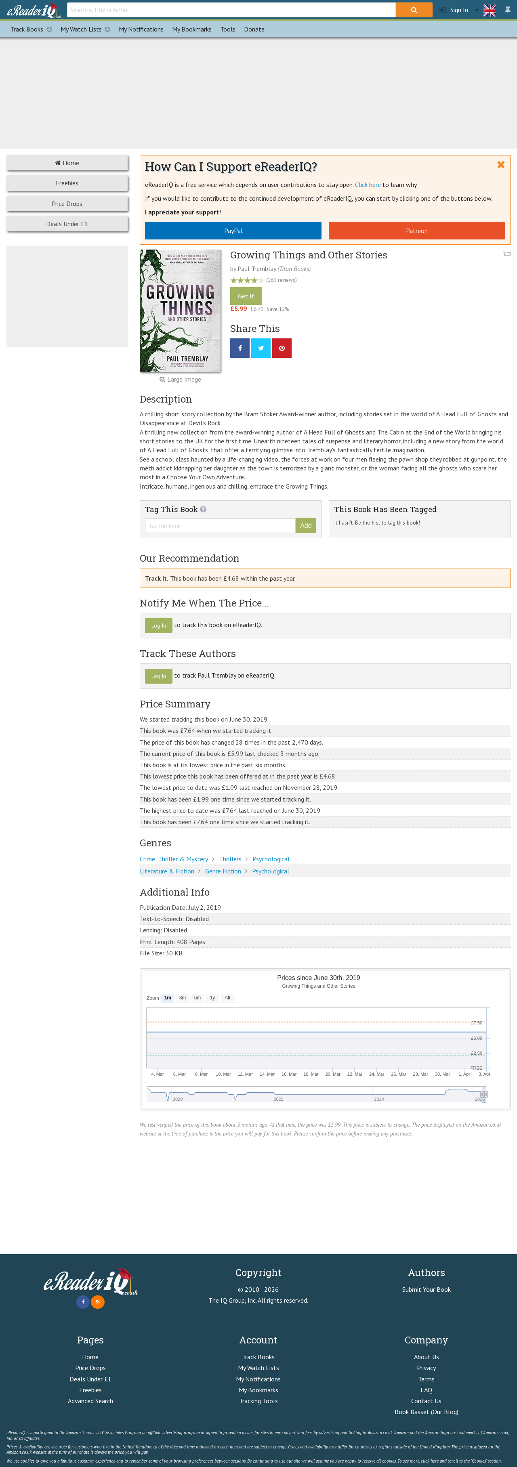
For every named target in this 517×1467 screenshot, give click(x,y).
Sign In (453, 10)
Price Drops (67, 203)
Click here (368, 184)
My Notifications (258, 1379)
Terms (426, 1379)
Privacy (426, 1368)
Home (67, 163)
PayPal (233, 231)
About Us (426, 1357)
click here (430, 1461)
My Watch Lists (88, 29)
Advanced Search (90, 1401)
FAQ (426, 1390)
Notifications (141, 29)
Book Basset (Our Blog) (426, 1412)
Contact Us (426, 1401)
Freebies (67, 183)
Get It (246, 296)
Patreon (417, 231)
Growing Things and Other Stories (308, 254)
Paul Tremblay (256, 268)
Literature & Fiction (167, 871)
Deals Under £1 (67, 224)
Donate (254, 29)
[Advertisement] (258, 91)
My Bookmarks (258, 1390)
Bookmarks (192, 29)
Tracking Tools (258, 1401)
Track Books (33, 29)
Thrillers (230, 859)
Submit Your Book (426, 1289)
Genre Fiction (223, 871)
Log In (158, 625)
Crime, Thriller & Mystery (174, 859)
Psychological (271, 859)
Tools (227, 29)
